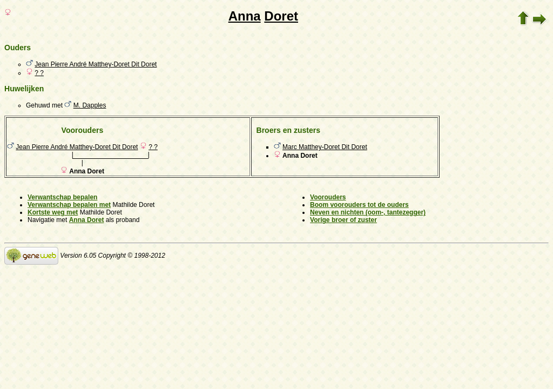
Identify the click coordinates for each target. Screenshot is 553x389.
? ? (39, 73)
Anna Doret (86, 220)
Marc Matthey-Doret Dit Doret (324, 147)
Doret (281, 16)
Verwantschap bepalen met (69, 205)
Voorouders (328, 197)
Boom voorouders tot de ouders (359, 205)
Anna (244, 16)
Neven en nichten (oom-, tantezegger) (368, 212)
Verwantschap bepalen (62, 197)
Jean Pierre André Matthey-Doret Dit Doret (96, 64)
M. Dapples (89, 105)
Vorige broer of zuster (343, 220)
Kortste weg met (53, 212)
